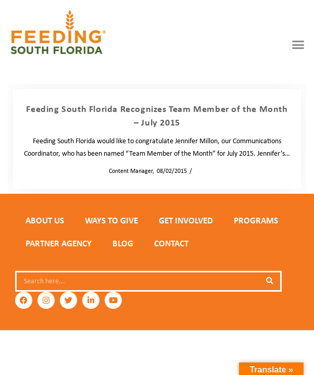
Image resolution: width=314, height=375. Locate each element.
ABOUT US (45, 220)
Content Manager (128, 171)
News (202, 171)
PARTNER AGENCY (59, 243)
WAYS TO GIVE (111, 220)
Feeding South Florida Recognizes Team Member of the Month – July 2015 (156, 115)
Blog (122, 243)
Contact (171, 243)
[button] (298, 44)
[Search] (269, 281)
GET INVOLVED (186, 220)
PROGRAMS (256, 220)
